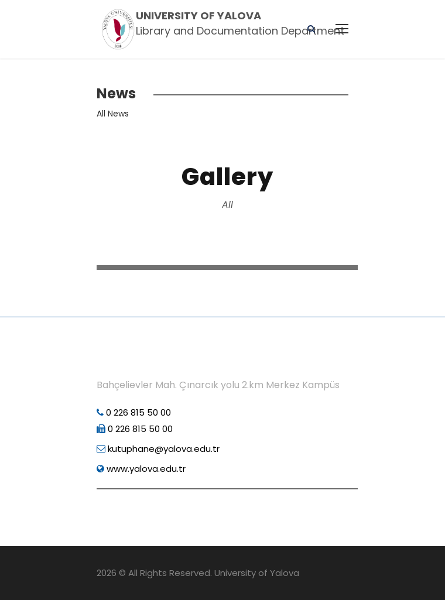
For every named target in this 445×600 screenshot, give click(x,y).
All (227, 204)
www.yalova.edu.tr (141, 468)
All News (113, 113)
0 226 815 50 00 (134, 412)
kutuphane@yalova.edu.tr (158, 449)
